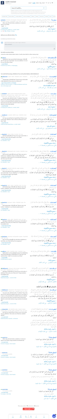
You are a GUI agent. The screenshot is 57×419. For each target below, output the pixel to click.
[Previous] (36, 416)
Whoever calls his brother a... (7, 84)
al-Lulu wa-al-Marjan (26, 16)
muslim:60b (4, 93)
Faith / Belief (16, 29)
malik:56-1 (4, 251)
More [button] (43, 3)
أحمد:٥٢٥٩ (53, 185)
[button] (54, 3)
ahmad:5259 (4, 185)
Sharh (9, 31)
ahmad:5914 (4, 202)
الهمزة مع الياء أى (51, 383)
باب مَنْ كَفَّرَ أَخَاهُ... (50, 88)
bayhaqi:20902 (5, 309)
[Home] (20, 416)
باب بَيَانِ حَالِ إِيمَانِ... (50, 31)
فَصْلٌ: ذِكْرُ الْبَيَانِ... (50, 282)
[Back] (13, 416)
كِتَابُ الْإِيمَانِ (41, 282)
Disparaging (14, 65)
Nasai (50, 16)
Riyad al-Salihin (11, 16)
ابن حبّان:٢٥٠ (53, 290)
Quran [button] (30, 3)
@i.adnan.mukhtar (22, 406)
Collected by (3, 54)
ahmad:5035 (4, 151)
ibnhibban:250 (5, 290)
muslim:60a (3, 20)
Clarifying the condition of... (7, 29)
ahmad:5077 (4, 168)
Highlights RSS (31, 406)
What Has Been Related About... (8, 124)
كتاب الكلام (42, 262)
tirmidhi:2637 (4, 115)
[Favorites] (47, 3)
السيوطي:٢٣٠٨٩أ (52, 389)
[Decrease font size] (26, 416)
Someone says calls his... (6, 65)
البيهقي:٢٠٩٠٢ (52, 309)
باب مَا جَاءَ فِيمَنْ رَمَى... (49, 128)
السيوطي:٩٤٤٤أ (52, 370)
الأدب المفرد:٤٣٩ (52, 58)
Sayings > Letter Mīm (7, 394)
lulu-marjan (6, 86)
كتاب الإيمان (40, 31)
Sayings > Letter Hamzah (10, 343)
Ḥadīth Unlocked (11, 2)
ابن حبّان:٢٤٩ (53, 268)
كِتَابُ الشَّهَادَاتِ (41, 331)
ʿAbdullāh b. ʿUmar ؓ (6, 140)
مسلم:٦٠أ (54, 20)
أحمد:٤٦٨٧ (53, 134)
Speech (10, 259)
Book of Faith (13, 277)
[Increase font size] (31, 416)
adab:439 (4, 57)
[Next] (44, 416)
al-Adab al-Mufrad (19, 16)
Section (3, 343)
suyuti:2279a (4, 352)
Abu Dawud (42, 16)
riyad (10, 86)
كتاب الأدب (41, 88)
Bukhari (33, 16)
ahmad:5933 (4, 219)
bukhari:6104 (4, 76)
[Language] (4, 26)
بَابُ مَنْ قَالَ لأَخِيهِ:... (50, 69)
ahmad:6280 (4, 236)
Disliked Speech (5, 259)
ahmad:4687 (4, 134)
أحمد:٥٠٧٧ (53, 168)
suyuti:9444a (4, 370)
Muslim (37, 16)
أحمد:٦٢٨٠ (53, 236)
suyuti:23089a (5, 389)
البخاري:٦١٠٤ (52, 76)
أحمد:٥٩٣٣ (53, 219)
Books (37, 3)
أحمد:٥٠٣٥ (53, 151)
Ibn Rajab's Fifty (4, 16)
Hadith (34, 3)
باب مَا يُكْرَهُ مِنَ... (51, 262)
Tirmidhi (46, 16)
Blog (40, 3)
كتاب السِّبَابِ (40, 69)
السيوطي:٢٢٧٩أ (52, 352)
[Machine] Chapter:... (6, 277)
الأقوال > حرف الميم (49, 398)
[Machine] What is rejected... (7, 318)
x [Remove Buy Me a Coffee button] (55, 414)
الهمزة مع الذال (51, 347)
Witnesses (16, 318)
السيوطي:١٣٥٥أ (52, 337)
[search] (26, 8)
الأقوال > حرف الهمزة (41, 347)
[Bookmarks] (49, 3)
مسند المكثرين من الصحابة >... (46, 145)
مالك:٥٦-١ (53, 251)
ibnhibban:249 (5, 268)
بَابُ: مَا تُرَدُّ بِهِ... (51, 331)
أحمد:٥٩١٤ (53, 202)
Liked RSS (37, 406)
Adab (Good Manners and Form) (20, 84)
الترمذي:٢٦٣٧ (52, 115)
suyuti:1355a (4, 337)
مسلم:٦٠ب (53, 94)
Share (13, 31)
